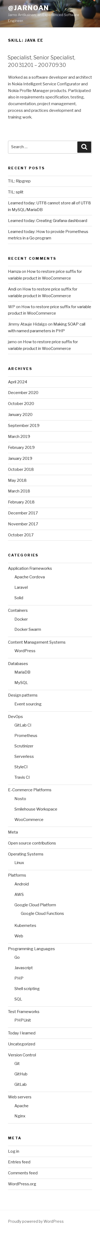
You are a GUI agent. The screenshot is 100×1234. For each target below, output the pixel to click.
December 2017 (23, 513)
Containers (18, 610)
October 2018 (21, 469)
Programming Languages (31, 948)
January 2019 (20, 458)
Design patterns (23, 695)
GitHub (20, 1074)
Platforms (17, 875)
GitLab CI (22, 725)
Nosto (20, 798)
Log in (13, 1151)
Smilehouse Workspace (35, 809)
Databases (18, 663)
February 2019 (21, 447)
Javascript (23, 967)
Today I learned (21, 1033)
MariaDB (22, 672)
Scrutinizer (23, 746)
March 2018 (19, 491)
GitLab (20, 1084)
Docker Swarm (27, 629)
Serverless (24, 756)
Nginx (19, 1116)
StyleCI (21, 767)
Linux (19, 862)
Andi (12, 289)
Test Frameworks (23, 1011)
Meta (13, 832)
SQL (18, 999)
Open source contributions (32, 843)
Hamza (14, 271)
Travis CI (22, 777)
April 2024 (17, 382)
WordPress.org (22, 1184)
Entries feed (19, 1162)
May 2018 (17, 480)
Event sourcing (28, 704)
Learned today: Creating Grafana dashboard (47, 220)
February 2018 (21, 502)
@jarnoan (28, 8)
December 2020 (23, 392)
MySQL (21, 682)
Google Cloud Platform (35, 905)
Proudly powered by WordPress (36, 1221)
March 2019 (19, 436)
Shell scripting (27, 988)
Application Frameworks (30, 568)
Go (17, 957)
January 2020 (20, 414)
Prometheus (25, 735)
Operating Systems (25, 854)
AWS (19, 894)
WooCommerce (28, 819)
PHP (18, 978)
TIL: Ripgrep (19, 181)
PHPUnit (22, 1020)
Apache (21, 1105)
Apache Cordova (29, 577)
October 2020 (21, 403)
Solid (18, 597)
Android (21, 884)
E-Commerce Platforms (29, 790)
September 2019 (23, 425)
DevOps (15, 716)
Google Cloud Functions (42, 913)
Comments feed (23, 1173)
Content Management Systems (37, 642)
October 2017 (21, 535)
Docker (21, 619)
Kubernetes (25, 925)
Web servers (19, 1097)
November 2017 (23, 524)
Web (18, 936)
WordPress (24, 650)
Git (17, 1063)
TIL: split (15, 192)
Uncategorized (21, 1044)
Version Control (22, 1055)
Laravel (21, 587)
